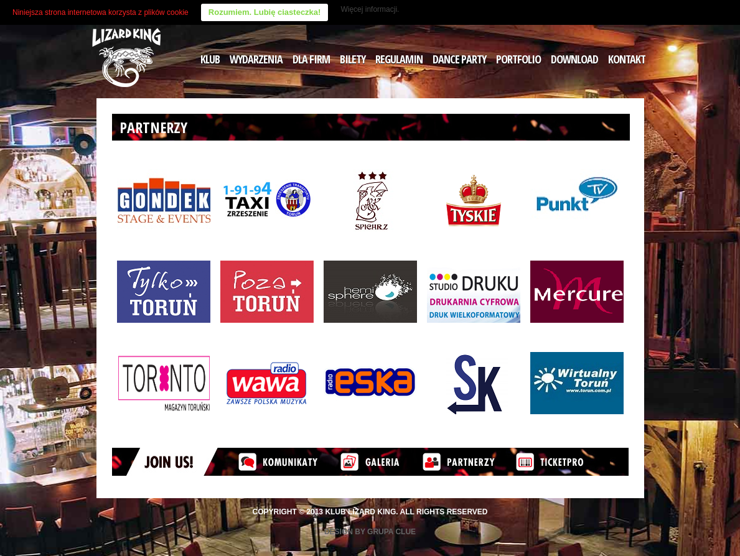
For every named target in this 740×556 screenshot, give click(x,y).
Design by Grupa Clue (370, 531)
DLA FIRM (311, 59)
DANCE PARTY (459, 59)
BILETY (352, 59)
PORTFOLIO (518, 59)
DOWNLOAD (574, 59)
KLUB (210, 59)
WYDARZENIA (256, 59)
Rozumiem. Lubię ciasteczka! (264, 12)
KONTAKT (626, 59)
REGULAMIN (399, 59)
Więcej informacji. (369, 9)
